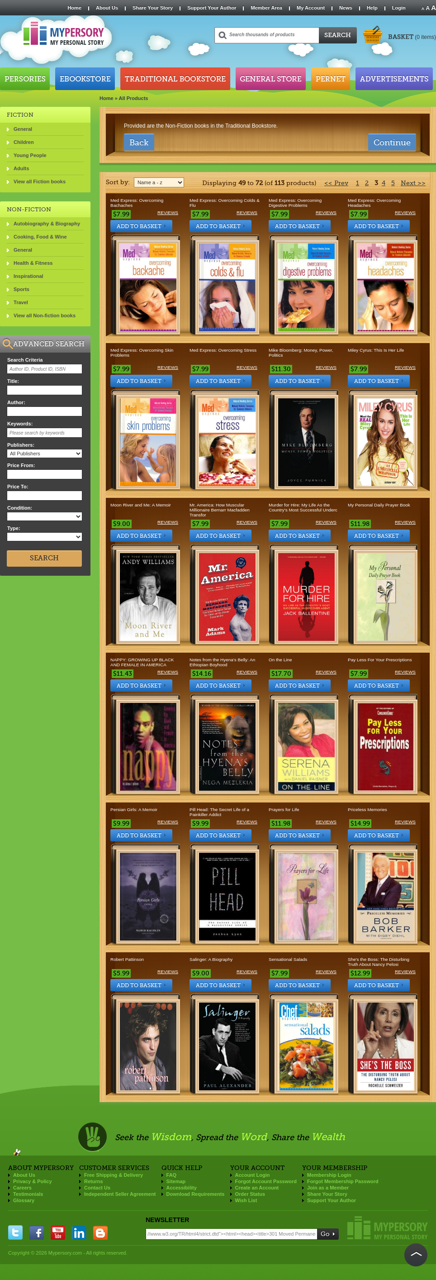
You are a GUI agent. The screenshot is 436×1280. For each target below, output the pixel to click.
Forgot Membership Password (343, 1181)
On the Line (280, 659)
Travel (21, 302)
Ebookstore (85, 78)
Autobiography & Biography (47, 223)
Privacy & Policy (32, 1181)
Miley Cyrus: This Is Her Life (376, 350)
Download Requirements (195, 1194)
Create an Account (257, 1187)
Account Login (252, 1175)
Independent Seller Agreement (120, 1194)
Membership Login (329, 1175)
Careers (22, 1187)
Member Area (266, 7)
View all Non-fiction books (45, 315)
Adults (21, 168)
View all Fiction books (40, 181)
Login (399, 7)
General (23, 129)
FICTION (20, 114)
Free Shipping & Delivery (113, 1175)
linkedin (79, 1232)
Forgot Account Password (266, 1181)
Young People (30, 155)
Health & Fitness (33, 263)
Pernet (330, 78)
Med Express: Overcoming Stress (223, 350)
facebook (36, 1232)
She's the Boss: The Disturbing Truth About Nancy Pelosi (378, 962)
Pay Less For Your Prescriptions (380, 659)
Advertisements (394, 78)
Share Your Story (153, 7)
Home (74, 7)
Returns (93, 1181)
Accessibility (181, 1187)
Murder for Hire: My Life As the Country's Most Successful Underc (303, 507)
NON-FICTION (29, 209)
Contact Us (97, 1187)
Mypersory (387, 1227)
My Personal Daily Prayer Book (379, 504)
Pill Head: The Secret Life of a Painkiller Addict (219, 812)
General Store (271, 78)
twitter (15, 1232)
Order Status (250, 1194)
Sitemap (176, 1181)
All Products (133, 98)
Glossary (23, 1200)
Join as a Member (328, 1187)
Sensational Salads (288, 959)
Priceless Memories (367, 809)
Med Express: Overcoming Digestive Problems (295, 203)
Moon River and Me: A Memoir (140, 504)
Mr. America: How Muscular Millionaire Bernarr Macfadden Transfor (220, 509)
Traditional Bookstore (175, 78)
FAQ (171, 1175)
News (345, 7)
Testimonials (28, 1194)
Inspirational (28, 276)
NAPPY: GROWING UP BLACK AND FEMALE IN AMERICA (142, 662)
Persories (25, 78)
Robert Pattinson (127, 959)
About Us (107, 7)
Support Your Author (211, 7)
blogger (100, 1232)
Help (372, 7)
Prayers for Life (284, 809)
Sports (21, 289)
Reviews (167, 212)
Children (24, 142)
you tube (58, 1232)
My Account (311, 7)
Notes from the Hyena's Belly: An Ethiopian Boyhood (222, 662)
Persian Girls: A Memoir (133, 809)
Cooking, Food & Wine (40, 236)
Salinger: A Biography (211, 959)
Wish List (246, 1200)
